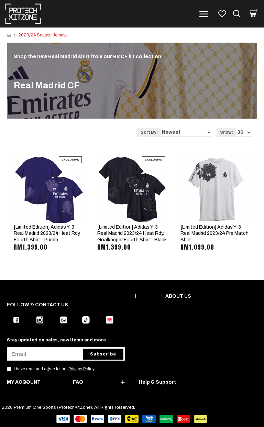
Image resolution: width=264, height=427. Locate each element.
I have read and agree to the (51, 369)
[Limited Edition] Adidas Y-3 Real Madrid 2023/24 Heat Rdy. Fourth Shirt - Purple (47, 233)
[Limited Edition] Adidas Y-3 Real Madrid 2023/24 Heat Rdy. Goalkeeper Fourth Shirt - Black (132, 233)
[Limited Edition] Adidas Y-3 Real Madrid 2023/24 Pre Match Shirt (214, 233)
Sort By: (149, 132)
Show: (226, 132)
